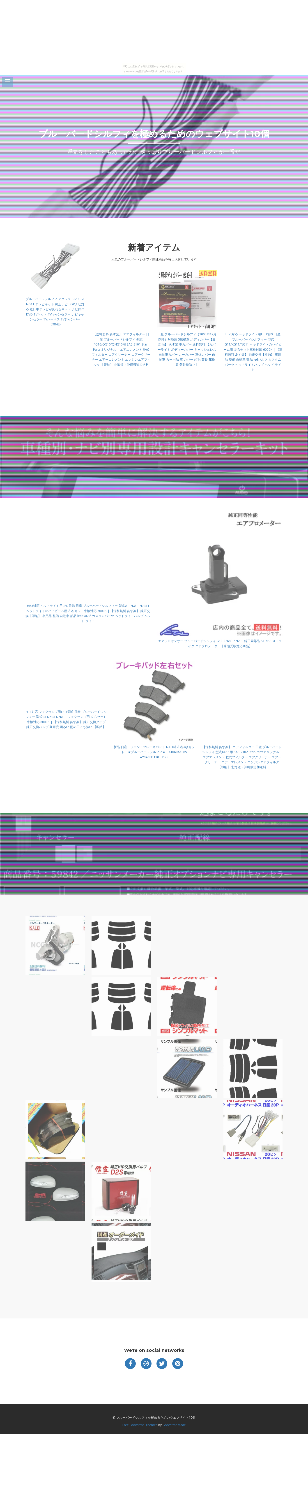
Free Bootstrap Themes (139, 1425)
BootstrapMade (174, 1425)
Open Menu (7, 82)
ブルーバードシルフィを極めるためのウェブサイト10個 (154, 133)
